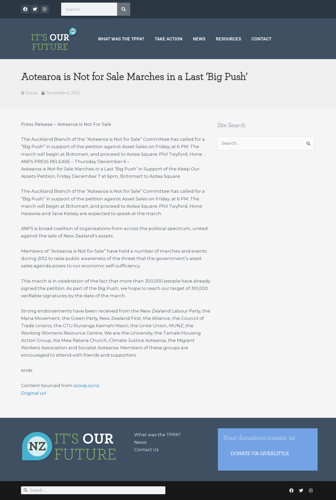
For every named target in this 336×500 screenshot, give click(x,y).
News (199, 38)
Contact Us (146, 449)
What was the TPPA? (121, 38)
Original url (33, 392)
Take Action (168, 38)
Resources (228, 38)
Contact (261, 38)
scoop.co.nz (87, 385)
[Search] (123, 9)
